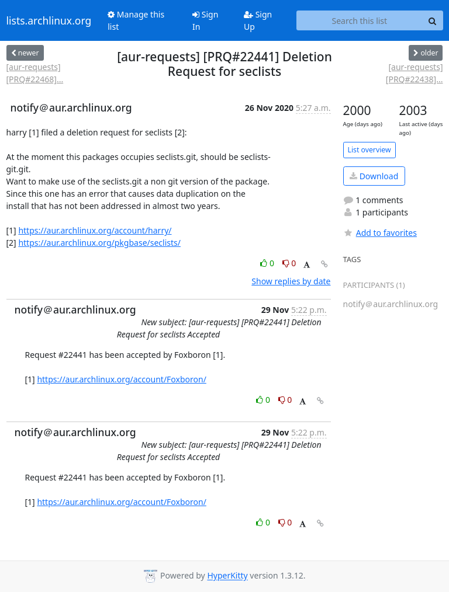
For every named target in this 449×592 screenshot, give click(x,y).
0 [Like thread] (268, 263)
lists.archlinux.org (49, 20)
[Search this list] (359, 20)
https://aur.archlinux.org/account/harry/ (94, 230)
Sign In (205, 20)
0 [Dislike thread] (289, 263)
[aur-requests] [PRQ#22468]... (35, 73)
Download (374, 176)
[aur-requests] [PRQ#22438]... (414, 73)
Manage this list (136, 20)
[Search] (432, 20)
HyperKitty (227, 575)
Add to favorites (380, 232)
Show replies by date (290, 281)
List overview (369, 150)
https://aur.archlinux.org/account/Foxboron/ (121, 379)
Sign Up (258, 20)
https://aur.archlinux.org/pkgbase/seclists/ (99, 242)
